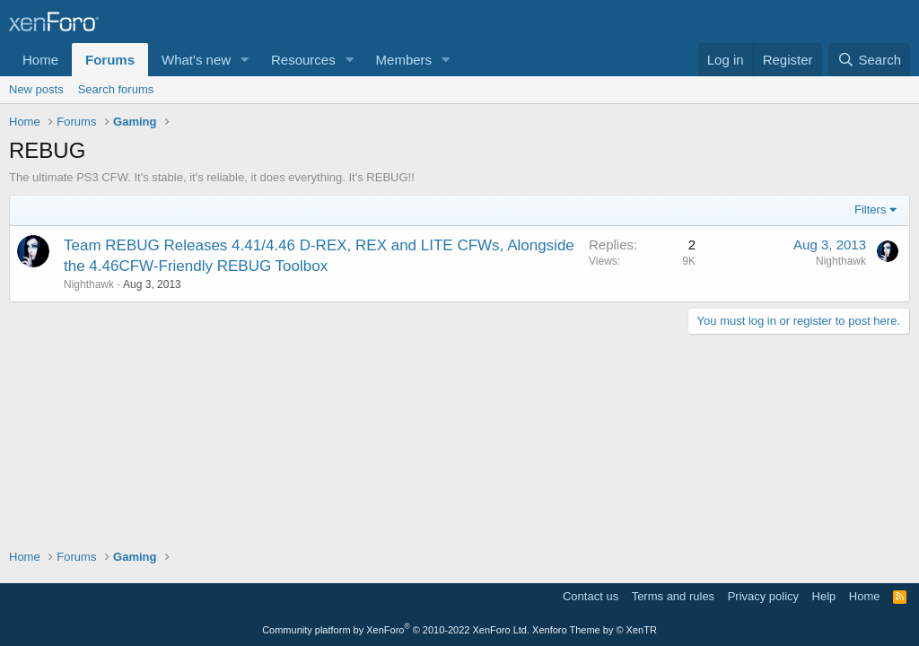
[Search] (869, 59)
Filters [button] (870, 209)
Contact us (590, 596)
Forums (110, 59)
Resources (303, 59)
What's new (196, 59)
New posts (36, 89)
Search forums (116, 89)
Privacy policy (763, 596)
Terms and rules (673, 596)
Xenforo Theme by (594, 629)
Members (404, 59)
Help (824, 596)
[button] (245, 59)
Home (40, 59)
